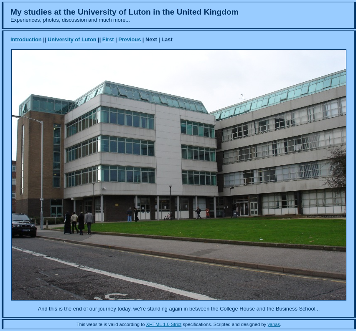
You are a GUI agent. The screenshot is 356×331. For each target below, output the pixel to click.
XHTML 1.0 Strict (164, 324)
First (108, 39)
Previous (129, 39)
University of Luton (72, 39)
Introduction (26, 39)
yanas (273, 324)
